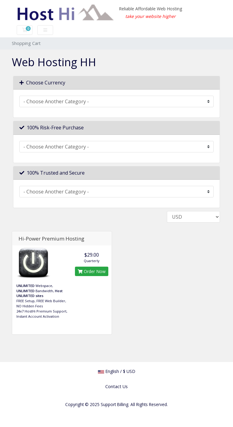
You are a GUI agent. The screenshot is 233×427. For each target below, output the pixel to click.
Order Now (92, 271)
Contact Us (116, 386)
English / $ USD (116, 371)
